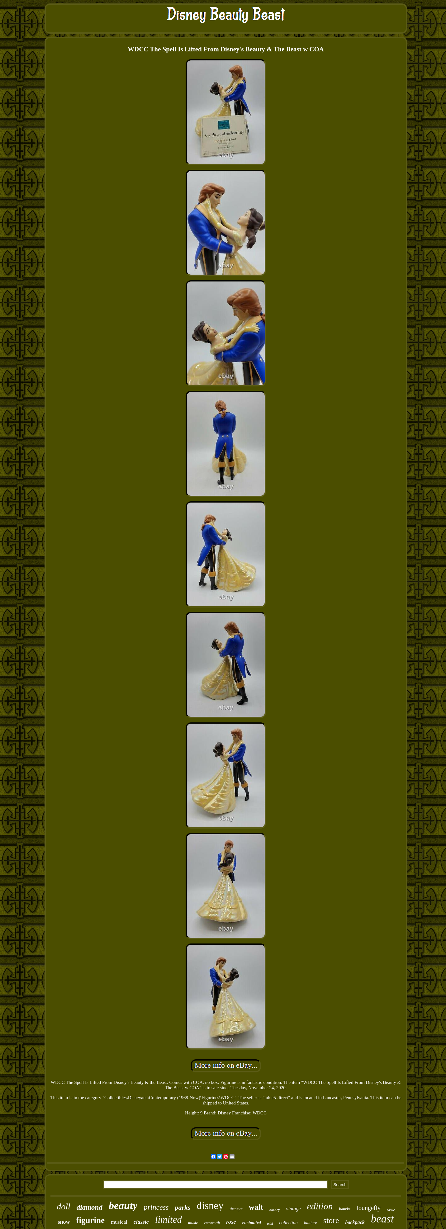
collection (288, 1222)
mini (270, 1223)
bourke (345, 1209)
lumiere (310, 1222)
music (193, 1222)
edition (320, 1206)
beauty (123, 1205)
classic (141, 1222)
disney (210, 1205)
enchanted (251, 1222)
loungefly (369, 1207)
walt (256, 1207)
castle (391, 1210)
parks (182, 1207)
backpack (355, 1222)
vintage (293, 1208)
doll (63, 1206)
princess (156, 1207)
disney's (236, 1209)
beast (382, 1219)
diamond (89, 1207)
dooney (274, 1210)
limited (168, 1219)
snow (64, 1222)
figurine (90, 1220)
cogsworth (212, 1223)
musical (119, 1222)
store (331, 1220)
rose (231, 1221)
